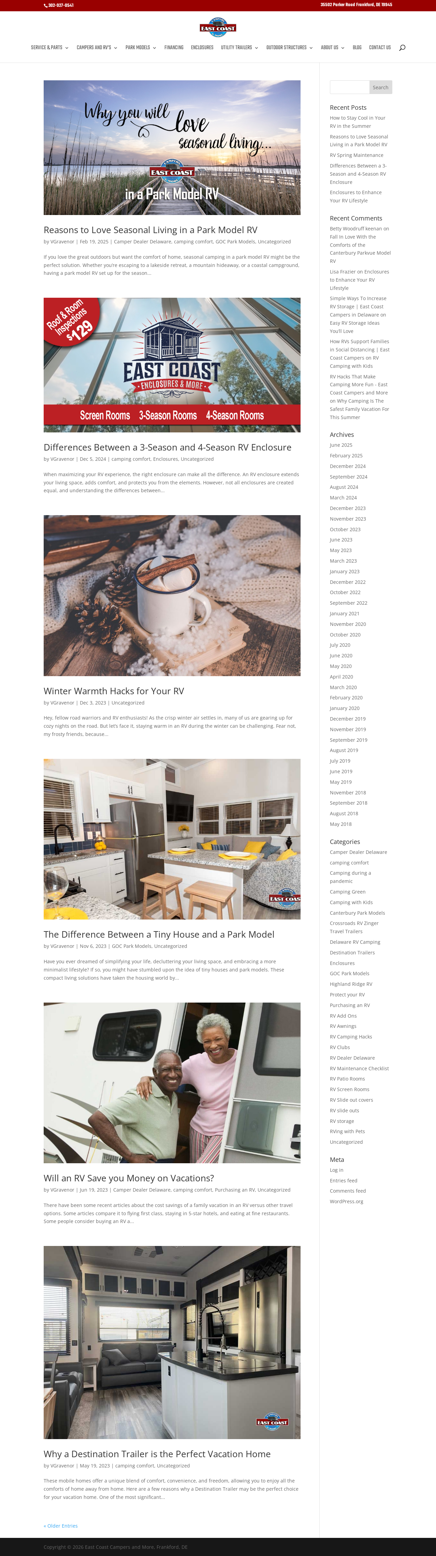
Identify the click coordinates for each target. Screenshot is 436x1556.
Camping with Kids (351, 902)
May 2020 (341, 666)
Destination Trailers (352, 952)
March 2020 (343, 687)
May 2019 (341, 782)
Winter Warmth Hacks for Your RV (114, 691)
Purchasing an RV (235, 1189)
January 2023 (345, 571)
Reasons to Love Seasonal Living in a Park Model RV (151, 230)
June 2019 (341, 771)
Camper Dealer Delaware (142, 241)
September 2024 (348, 476)
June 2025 (341, 445)
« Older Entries (61, 1526)
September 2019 (348, 740)
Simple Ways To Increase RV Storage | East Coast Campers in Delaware (358, 306)
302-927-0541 (60, 5)
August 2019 (344, 750)
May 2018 (341, 824)
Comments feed (348, 1191)
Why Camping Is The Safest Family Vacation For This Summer (359, 409)
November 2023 (348, 518)
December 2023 (348, 508)
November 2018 (348, 792)
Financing (174, 48)
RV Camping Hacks (351, 1036)
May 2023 (341, 550)
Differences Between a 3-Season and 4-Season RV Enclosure (168, 447)
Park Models (138, 48)
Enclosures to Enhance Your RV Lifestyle (359, 279)
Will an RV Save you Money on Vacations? (129, 1178)
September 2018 (348, 803)
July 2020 (340, 645)
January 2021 (345, 613)
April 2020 (341, 676)
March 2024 (343, 497)
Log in (337, 1170)
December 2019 (348, 718)
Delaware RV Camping (355, 942)
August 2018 (344, 813)
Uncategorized (274, 241)
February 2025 (346, 455)
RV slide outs (344, 1110)
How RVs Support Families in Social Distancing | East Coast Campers (360, 349)
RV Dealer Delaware (352, 1058)
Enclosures (202, 48)
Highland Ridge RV (351, 984)
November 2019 (348, 729)
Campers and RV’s (94, 48)
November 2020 (348, 624)
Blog (357, 48)
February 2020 (346, 697)
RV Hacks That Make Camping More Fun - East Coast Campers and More (359, 384)
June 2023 (341, 539)
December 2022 (348, 582)
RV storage (342, 1121)
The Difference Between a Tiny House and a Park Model (159, 934)
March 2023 (343, 561)
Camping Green (348, 891)
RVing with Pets (347, 1131)
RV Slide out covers (351, 1100)
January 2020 (345, 708)
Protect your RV (347, 994)
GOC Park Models (235, 241)
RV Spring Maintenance (356, 155)
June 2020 (341, 655)
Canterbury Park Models (357, 913)
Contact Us (380, 48)
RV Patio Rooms (347, 1078)
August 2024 (344, 487)
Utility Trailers (236, 48)
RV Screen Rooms (349, 1089)
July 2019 (340, 760)
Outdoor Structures (286, 48)
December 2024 (348, 466)
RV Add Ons (343, 1015)
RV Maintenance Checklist (359, 1068)
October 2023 (345, 529)
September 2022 (348, 603)
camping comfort (193, 241)
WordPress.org (346, 1201)
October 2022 (345, 592)
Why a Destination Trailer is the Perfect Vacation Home (157, 1454)
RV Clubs (340, 1047)
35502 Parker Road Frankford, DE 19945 (356, 6)
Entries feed (344, 1180)
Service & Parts (46, 48)
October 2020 (345, 634)
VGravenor (62, 241)
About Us (329, 48)
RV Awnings (343, 1026)
